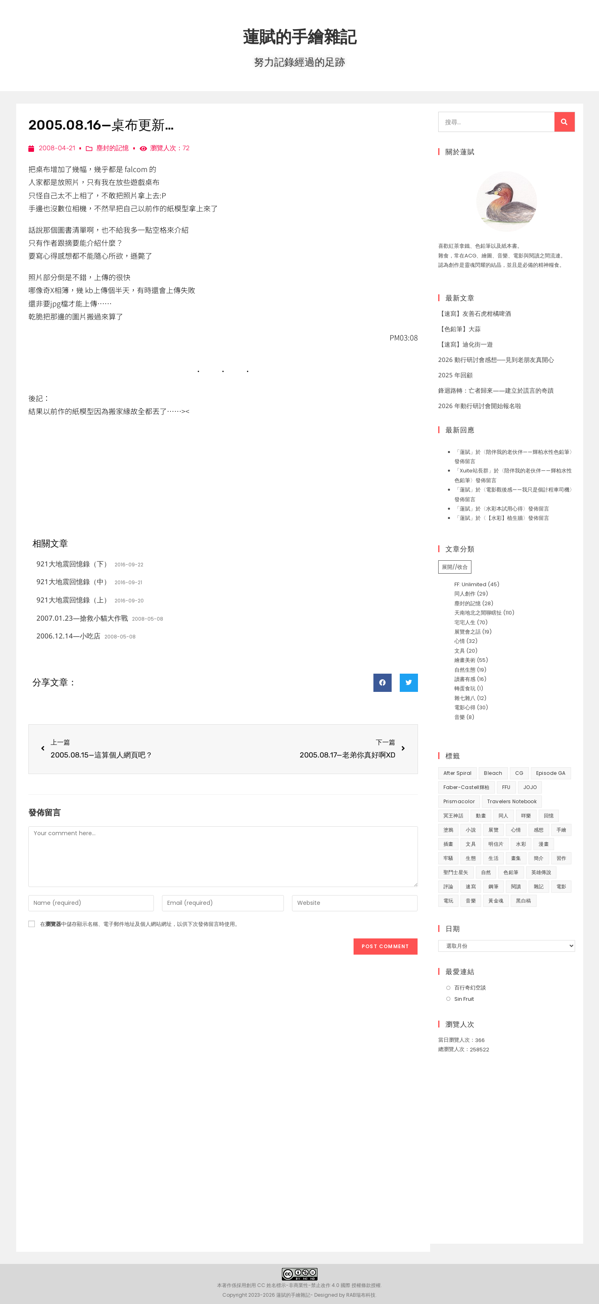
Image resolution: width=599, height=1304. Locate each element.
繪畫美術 (464, 660)
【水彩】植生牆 (504, 518)
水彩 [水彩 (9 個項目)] (521, 843)
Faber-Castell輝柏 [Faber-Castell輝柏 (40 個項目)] (466, 787)
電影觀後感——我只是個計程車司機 (527, 490)
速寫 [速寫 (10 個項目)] (471, 886)
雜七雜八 (464, 698)
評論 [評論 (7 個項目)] (448, 886)
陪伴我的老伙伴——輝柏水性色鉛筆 (527, 452)
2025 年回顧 (455, 375)
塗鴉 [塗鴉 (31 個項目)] (448, 829)
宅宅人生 (464, 622)
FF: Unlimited (470, 584)
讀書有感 (464, 679)
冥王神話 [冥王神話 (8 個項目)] (453, 815)
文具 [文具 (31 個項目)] (471, 843)
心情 (459, 641)
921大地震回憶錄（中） (73, 581)
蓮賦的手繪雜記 (299, 36)
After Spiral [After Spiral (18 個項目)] (457, 773)
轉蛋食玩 (464, 688)
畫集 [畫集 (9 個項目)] (516, 858)
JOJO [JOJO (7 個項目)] (530, 787)
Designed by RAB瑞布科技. (345, 1294)
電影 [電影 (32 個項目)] (561, 886)
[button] (382, 683)
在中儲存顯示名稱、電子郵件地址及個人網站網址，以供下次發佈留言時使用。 (140, 924)
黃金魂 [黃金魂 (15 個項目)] (495, 900)
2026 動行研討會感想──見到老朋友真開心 (496, 359)
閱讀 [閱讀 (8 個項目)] (516, 886)
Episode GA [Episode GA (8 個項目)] (551, 773)
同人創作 (464, 594)
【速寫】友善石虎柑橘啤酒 (474, 313)
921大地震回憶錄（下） (73, 563)
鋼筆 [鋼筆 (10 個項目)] (493, 886)
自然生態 (464, 670)
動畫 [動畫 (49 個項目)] (481, 815)
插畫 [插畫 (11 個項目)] (448, 843)
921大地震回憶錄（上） (73, 599)
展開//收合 (455, 567)
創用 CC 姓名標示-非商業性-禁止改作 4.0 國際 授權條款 (308, 1285)
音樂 (459, 717)
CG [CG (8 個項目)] (519, 773)
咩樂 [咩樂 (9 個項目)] (526, 815)
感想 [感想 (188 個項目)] (539, 829)
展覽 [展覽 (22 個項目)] (493, 829)
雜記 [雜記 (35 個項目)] (539, 886)
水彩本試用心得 (504, 509)
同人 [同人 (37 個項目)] (504, 815)
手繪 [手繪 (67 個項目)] (561, 829)
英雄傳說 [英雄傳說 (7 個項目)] (541, 872)
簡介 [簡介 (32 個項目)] (539, 858)
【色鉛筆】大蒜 (459, 329)
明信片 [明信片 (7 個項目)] (495, 843)
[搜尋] (564, 122)
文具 (459, 651)
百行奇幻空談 (470, 987)
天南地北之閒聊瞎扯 (478, 613)
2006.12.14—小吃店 (68, 635)
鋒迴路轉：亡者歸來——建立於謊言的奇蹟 (496, 390)
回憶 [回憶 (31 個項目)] (549, 815)
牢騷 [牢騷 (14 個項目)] (448, 858)
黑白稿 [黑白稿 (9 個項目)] (523, 900)
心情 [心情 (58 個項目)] (516, 829)
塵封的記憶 (112, 148)
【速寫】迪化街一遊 (465, 344)
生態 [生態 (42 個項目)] (471, 858)
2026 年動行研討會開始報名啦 (479, 406)
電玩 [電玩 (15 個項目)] (448, 900)
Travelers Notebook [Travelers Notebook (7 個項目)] (512, 801)
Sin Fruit (464, 999)
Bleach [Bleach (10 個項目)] (493, 773)
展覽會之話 (467, 632)
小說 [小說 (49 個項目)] (471, 829)
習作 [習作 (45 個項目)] (561, 858)
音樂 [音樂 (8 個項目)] (471, 900)
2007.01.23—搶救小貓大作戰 (82, 618)
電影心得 (464, 707)
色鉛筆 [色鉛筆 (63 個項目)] (510, 872)
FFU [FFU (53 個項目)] (506, 787)
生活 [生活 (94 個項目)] (493, 858)
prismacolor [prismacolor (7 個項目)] (459, 801)
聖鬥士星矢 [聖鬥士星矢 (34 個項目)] (456, 872)
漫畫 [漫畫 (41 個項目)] (544, 843)
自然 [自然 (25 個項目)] (486, 872)
